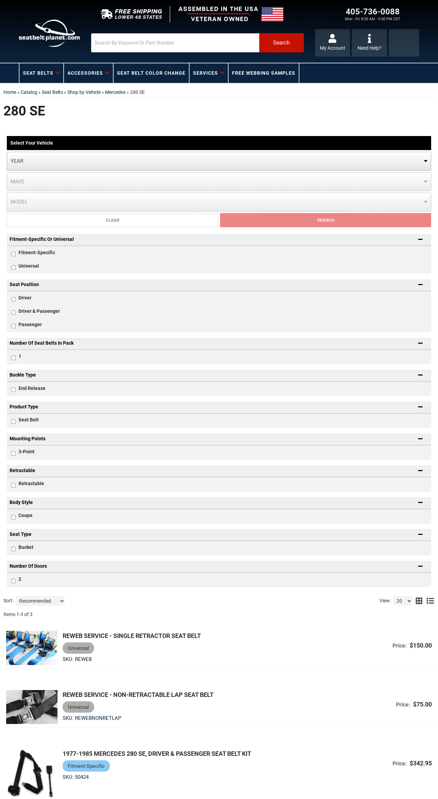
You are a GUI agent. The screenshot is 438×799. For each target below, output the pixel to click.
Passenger (30, 324)
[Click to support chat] (369, 43)
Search (325, 220)
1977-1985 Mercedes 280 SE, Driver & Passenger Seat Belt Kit (157, 753)
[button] (197, 42)
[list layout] (430, 601)
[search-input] (175, 43)
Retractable (31, 483)
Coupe (25, 515)
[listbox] (219, 161)
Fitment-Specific (36, 252)
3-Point (26, 451)
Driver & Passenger (39, 311)
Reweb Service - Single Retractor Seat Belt (132, 635)
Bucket (26, 547)
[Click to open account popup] (332, 43)
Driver (24, 297)
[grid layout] (419, 601)
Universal (28, 266)
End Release (32, 388)
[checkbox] (13, 299)
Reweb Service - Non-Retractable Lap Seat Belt (138, 694)
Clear (112, 220)
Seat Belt (28, 419)
